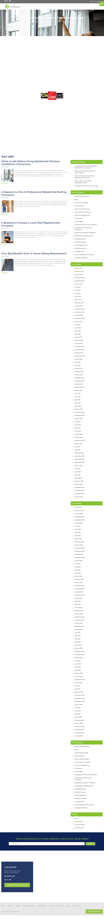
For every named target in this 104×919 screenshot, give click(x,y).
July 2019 (77, 447)
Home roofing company (82, 209)
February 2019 (79, 453)
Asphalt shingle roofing (82, 196)
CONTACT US (76, 906)
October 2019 (79, 437)
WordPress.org (79, 828)
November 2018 (79, 459)
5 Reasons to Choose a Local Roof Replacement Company (30, 224)
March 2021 (78, 406)
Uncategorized (79, 251)
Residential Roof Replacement (84, 236)
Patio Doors (78, 218)
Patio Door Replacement (82, 215)
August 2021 (78, 390)
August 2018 (78, 465)
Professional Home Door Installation (86, 224)
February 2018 (79, 481)
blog (68, 906)
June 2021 (78, 396)
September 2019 (80, 440)
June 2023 (78, 328)
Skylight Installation (81, 248)
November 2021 (79, 381)
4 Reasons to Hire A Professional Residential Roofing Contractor (33, 193)
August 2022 (78, 359)
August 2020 (78, 418)
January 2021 (78, 409)
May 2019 (77, 450)
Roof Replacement (80, 239)
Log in (77, 818)
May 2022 (77, 362)
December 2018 (79, 456)
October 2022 (79, 353)
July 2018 (77, 468)
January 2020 (79, 434)
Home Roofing (79, 206)
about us (52, 906)
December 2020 (79, 412)
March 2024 (78, 299)
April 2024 (78, 296)
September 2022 (80, 356)
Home (3, 906)
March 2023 (78, 337)
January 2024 (79, 306)
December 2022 (79, 346)
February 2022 (79, 371)
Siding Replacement (81, 245)
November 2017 (79, 490)
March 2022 (78, 368)
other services (41, 906)
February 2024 (79, 303)
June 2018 (78, 472)
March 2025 (78, 268)
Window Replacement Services (84, 254)
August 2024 (78, 284)
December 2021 (79, 378)
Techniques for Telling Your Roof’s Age (86, 186)
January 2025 (79, 274)
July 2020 (77, 421)
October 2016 (79, 497)
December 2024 (79, 277)
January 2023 (79, 343)
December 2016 (79, 493)
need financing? (94, 911)
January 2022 (79, 375)
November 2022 (79, 349)
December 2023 (79, 309)
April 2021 (78, 403)
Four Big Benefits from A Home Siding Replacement (34, 253)
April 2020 (78, 431)
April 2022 (78, 365)
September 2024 (80, 281)
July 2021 (77, 393)
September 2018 (80, 462)
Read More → (5, 183)
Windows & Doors (28, 906)
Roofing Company (80, 242)
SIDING (18, 906)
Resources (60, 906)
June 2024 (78, 290)
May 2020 (78, 428)
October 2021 (79, 384)
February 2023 (79, 340)
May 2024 (78, 293)
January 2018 (79, 484)
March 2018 (78, 478)
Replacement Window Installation (85, 232)
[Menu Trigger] (102, 3)
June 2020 (78, 425)
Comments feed (80, 824)
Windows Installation (81, 257)
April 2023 (78, 334)
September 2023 (80, 318)
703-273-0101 (95, 1)
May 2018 (77, 475)
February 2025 (79, 271)
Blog (76, 199)
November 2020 (79, 415)
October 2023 (79, 315)
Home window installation (83, 212)
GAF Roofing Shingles (81, 202)
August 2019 (78, 443)
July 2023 (77, 324)
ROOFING (10, 906)
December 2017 (79, 487)
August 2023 (78, 321)
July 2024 (77, 287)
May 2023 (77, 331)
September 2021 (79, 387)
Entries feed (78, 821)
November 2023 (79, 312)
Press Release (79, 221)
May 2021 (77, 400)
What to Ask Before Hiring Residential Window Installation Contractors (30, 163)
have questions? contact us (17, 885)
